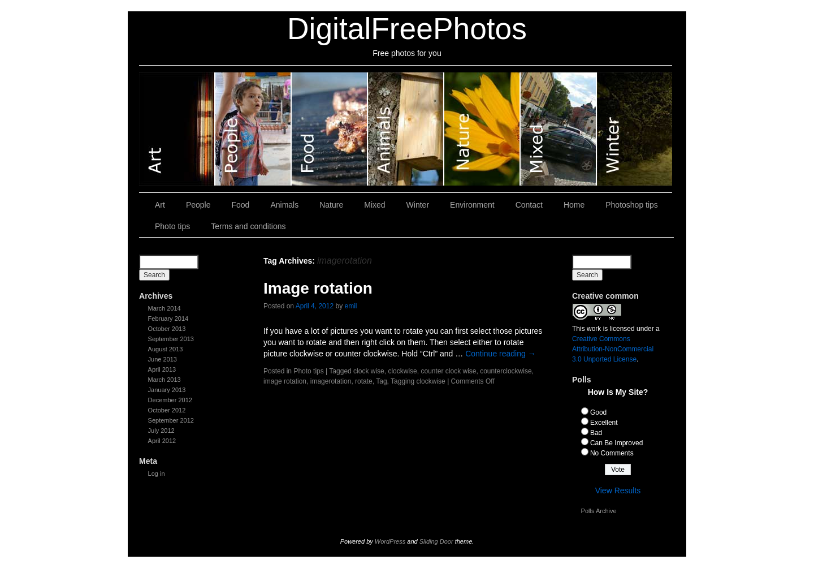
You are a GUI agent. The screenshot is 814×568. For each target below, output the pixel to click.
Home (574, 204)
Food (330, 129)
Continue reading (500, 353)
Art (177, 129)
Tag (381, 381)
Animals (406, 129)
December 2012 (170, 400)
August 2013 (165, 349)
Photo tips (172, 226)
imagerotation (331, 381)
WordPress (390, 541)
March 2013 (164, 379)
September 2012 (171, 420)
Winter (634, 129)
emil (350, 306)
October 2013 (167, 328)
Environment (472, 204)
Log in (156, 473)
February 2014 (168, 318)
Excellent (604, 423)
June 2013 (162, 359)
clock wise (368, 371)
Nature (482, 129)
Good (598, 412)
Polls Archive (599, 510)
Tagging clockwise (418, 381)
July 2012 (161, 430)
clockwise (402, 371)
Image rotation (318, 288)
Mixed (559, 129)
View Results (618, 490)
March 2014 (164, 308)
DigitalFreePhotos (407, 28)
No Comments (612, 453)
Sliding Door (436, 541)
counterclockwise (505, 371)
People (253, 129)
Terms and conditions (248, 226)
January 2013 (167, 389)
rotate (364, 381)
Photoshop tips (631, 204)
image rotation (284, 381)
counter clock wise (448, 371)
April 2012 (162, 440)
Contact (529, 204)
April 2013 (162, 369)
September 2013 (171, 338)
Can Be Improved (616, 443)
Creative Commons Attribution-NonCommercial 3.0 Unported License (612, 349)
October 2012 (167, 410)
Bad (596, 433)
